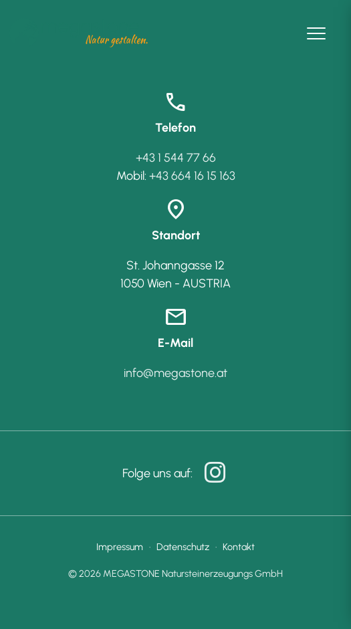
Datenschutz (182, 547)
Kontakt (239, 547)
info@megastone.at (175, 373)
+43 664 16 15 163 (192, 175)
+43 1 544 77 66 (176, 157)
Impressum (119, 547)
